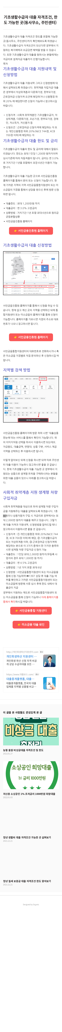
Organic (36, 1028)
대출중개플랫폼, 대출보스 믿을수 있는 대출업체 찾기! (21, 802)
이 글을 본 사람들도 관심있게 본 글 (22, 836)
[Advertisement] (31, 65)
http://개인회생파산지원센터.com (22, 775)
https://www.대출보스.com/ (20, 798)
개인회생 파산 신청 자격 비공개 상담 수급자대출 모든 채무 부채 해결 (21, 785)
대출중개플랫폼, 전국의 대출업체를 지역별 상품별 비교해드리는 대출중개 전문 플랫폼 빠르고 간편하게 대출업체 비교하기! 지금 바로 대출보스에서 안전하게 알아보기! (21, 808)
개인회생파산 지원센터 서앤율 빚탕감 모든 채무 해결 (21, 780)
